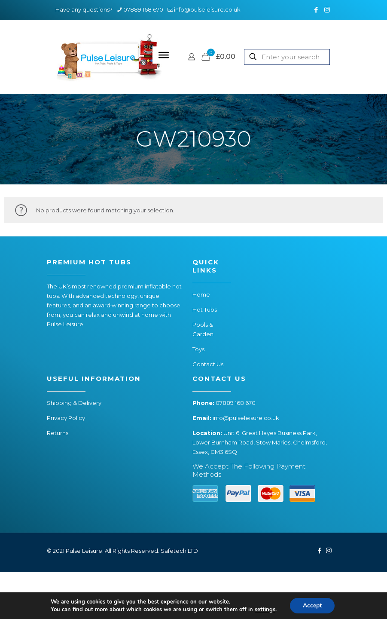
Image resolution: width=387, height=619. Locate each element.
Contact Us (207, 364)
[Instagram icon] (327, 10)
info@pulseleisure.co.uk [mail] (207, 9)
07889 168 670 (236, 402)
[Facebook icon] (316, 10)
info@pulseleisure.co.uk (246, 417)
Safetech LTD (179, 550)
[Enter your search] (287, 57)
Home (201, 294)
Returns (57, 432)
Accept (312, 605)
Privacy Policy (66, 417)
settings (265, 609)
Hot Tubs (204, 309)
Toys (198, 349)
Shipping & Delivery (74, 402)
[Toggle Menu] (163, 55)
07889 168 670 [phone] (143, 9)
